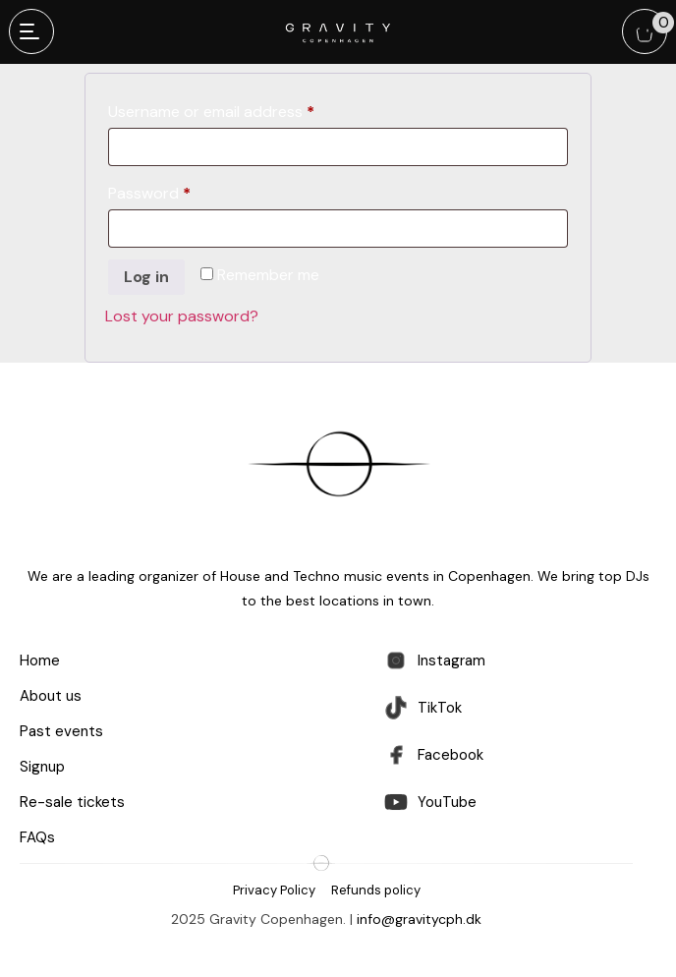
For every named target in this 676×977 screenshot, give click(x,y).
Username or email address (242, 112)
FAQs (37, 837)
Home (40, 660)
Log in (146, 276)
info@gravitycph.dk (419, 919)
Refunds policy (376, 890)
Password (181, 193)
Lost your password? (181, 316)
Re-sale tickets (72, 802)
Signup (42, 766)
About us (51, 696)
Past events (61, 731)
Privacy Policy (274, 890)
